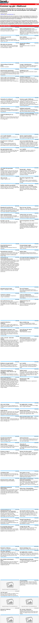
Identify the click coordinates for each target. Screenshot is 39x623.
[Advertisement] (19, 55)
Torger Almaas (3, 14)
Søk (37, 4)
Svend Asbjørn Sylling (10, 14)
